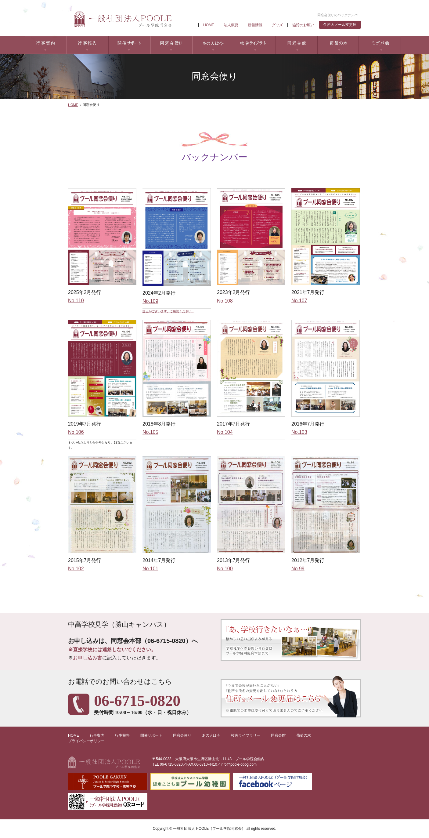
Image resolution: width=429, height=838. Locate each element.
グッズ (277, 25)
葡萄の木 (338, 45)
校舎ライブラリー (255, 45)
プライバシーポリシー (86, 741)
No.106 (76, 432)
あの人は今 (213, 45)
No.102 (76, 568)
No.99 (298, 568)
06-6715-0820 (171, 764)
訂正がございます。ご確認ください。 (168, 311)
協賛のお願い (303, 25)
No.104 (225, 432)
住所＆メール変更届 (339, 25)
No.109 (150, 301)
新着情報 (255, 25)
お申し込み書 (87, 657)
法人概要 (231, 25)
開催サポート (129, 45)
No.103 (299, 432)
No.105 (150, 432)
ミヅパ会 (380, 45)
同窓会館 (296, 45)
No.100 (225, 568)
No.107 (299, 300)
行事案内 (46, 45)
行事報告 (87, 45)
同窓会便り (171, 45)
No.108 (225, 300)
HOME (208, 25)
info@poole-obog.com (239, 764)
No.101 (150, 568)
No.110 (76, 300)
